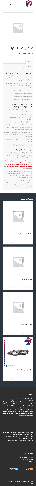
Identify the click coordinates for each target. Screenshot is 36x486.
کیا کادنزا (28, 53)
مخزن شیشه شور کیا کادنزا (15, 162)
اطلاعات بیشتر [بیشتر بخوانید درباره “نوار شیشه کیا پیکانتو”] (25, 333)
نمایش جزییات (11, 242)
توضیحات (29, 61)
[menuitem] (9, 4)
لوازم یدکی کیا (22, 53)
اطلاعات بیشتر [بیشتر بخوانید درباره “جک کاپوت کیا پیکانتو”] (25, 242)
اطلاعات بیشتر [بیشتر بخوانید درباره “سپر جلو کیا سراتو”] (25, 288)
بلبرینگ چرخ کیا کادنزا (26, 166)
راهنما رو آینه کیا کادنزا (12, 164)
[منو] (6, 4)
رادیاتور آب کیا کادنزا (26, 164)
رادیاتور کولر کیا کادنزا (13, 166)
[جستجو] (9, 4)
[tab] (29, 62)
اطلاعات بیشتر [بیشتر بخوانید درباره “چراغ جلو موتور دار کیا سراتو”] (25, 378)
